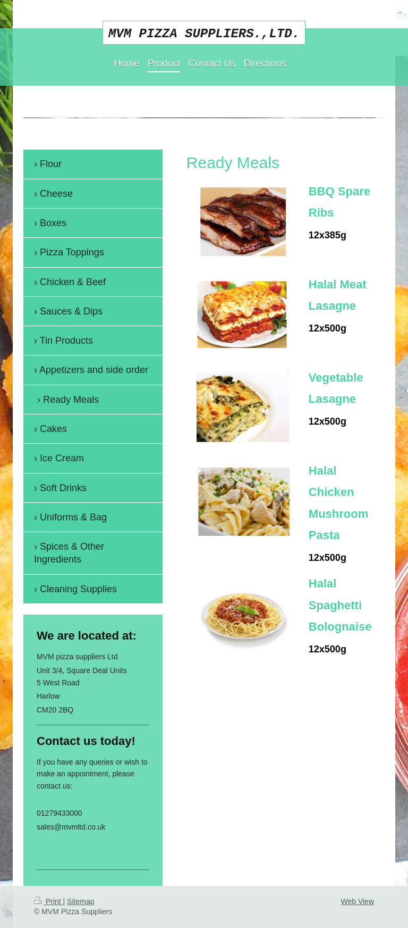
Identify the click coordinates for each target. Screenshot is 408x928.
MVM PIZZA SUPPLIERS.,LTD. (204, 34)
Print (48, 901)
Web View (357, 901)
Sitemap (80, 901)
